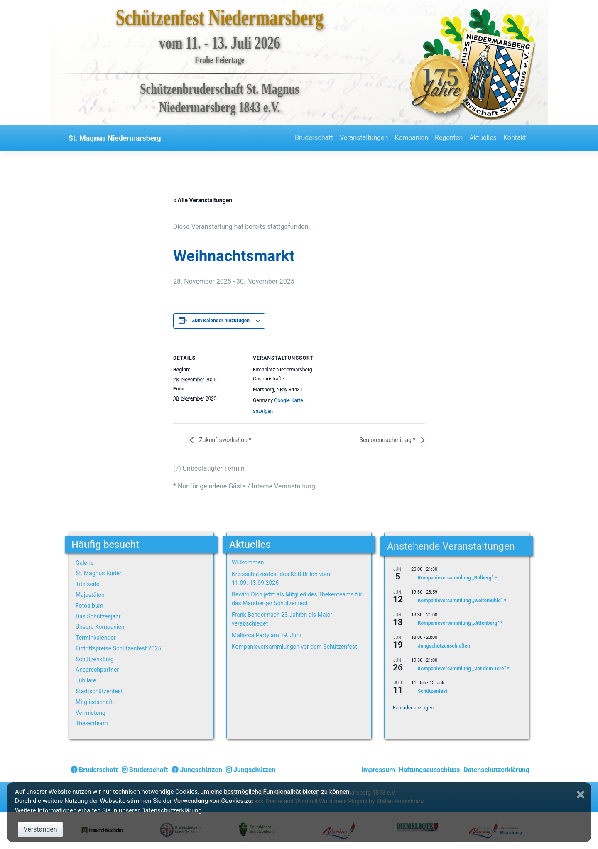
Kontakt (514, 138)
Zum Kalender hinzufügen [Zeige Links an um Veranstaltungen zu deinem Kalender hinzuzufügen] (221, 321)
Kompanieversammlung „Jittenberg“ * (460, 623)
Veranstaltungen (364, 138)
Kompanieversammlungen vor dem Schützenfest (294, 646)
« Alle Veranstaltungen (202, 200)
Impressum (378, 770)
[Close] (581, 794)
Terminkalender (96, 637)
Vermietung (90, 712)
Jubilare (86, 680)
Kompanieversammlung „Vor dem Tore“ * (464, 669)
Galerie (85, 562)
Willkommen (248, 562)
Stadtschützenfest (99, 691)
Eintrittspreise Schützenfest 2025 (118, 648)
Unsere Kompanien (100, 626)
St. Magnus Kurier (99, 573)
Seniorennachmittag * (388, 440)
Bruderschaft (314, 138)
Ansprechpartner (97, 669)
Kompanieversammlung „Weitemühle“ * (462, 601)
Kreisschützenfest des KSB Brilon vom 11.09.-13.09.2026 (281, 578)
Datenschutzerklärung (496, 770)
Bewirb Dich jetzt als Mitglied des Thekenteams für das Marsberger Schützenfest (297, 598)
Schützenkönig (95, 659)
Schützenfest (432, 691)
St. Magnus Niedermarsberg (115, 138)
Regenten (449, 138)
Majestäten (90, 594)
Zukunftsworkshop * (224, 440)
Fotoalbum (89, 605)
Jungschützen (197, 770)
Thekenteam (92, 723)
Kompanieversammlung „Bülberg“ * (457, 578)
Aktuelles (483, 138)
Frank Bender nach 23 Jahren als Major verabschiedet (282, 619)
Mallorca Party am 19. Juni (266, 635)
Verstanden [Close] (40, 829)
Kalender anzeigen (413, 708)
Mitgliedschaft (94, 702)
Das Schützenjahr (98, 616)
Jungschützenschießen (444, 646)
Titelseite (87, 584)
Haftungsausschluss (429, 770)
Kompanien (411, 138)
